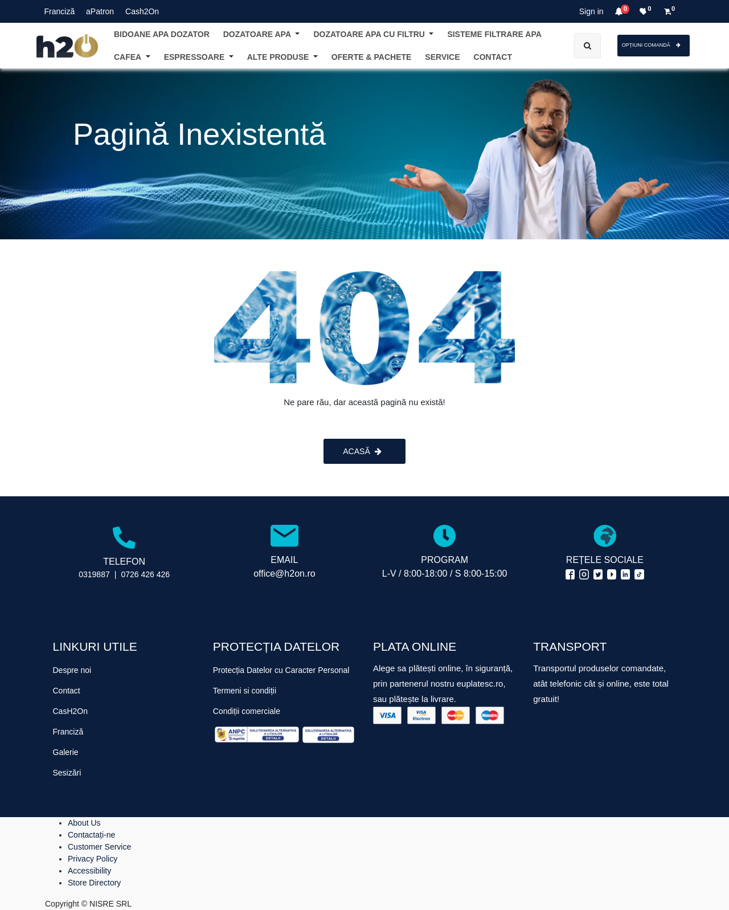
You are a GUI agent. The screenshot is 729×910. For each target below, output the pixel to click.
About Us (84, 822)
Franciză (59, 11)
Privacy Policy (92, 858)
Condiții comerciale (246, 711)
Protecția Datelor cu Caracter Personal (281, 670)
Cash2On (142, 11)
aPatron (100, 11)
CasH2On (70, 711)
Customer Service (99, 846)
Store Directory (94, 882)
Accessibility (89, 870)
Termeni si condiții (244, 690)
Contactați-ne (91, 834)
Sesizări (67, 772)
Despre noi (72, 670)
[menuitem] (493, 57)
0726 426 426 (145, 574)
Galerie (66, 752)
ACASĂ (362, 451)
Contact (66, 690)
